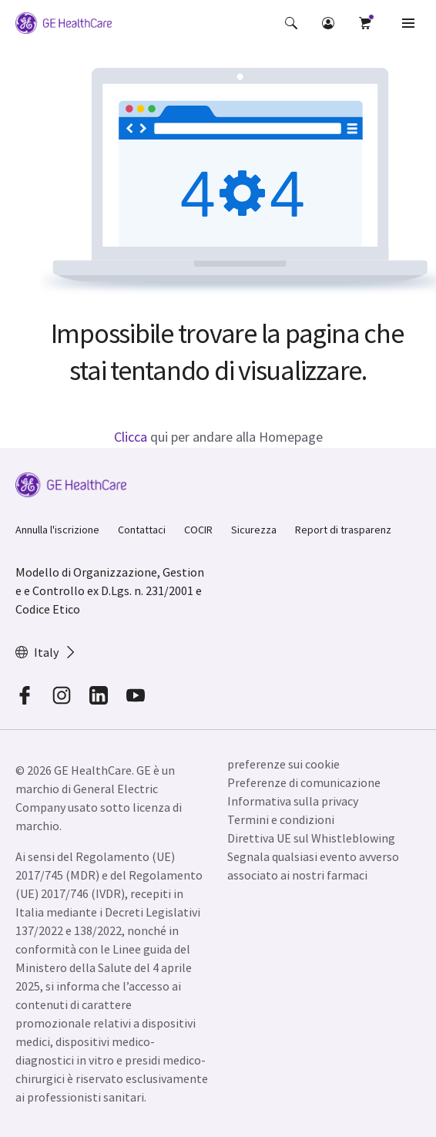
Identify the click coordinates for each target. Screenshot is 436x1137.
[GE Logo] (63, 25)
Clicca (130, 437)
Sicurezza (254, 530)
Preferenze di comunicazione (304, 782)
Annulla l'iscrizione (57, 530)
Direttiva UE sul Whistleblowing (311, 838)
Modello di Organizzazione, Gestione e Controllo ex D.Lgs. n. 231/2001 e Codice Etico (109, 590)
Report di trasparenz (343, 530)
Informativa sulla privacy (292, 801)
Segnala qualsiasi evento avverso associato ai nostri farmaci (313, 866)
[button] (291, 23)
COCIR (198, 530)
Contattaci (142, 530)
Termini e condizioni (280, 819)
